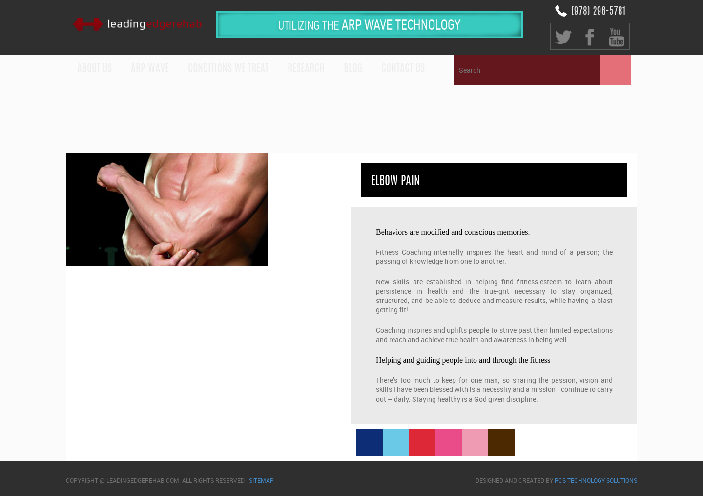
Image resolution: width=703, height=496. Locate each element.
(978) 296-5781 (598, 12)
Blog (353, 69)
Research (306, 69)
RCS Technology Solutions (596, 480)
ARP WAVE (150, 69)
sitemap (261, 480)
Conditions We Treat (228, 69)
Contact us (403, 69)
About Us (94, 69)
